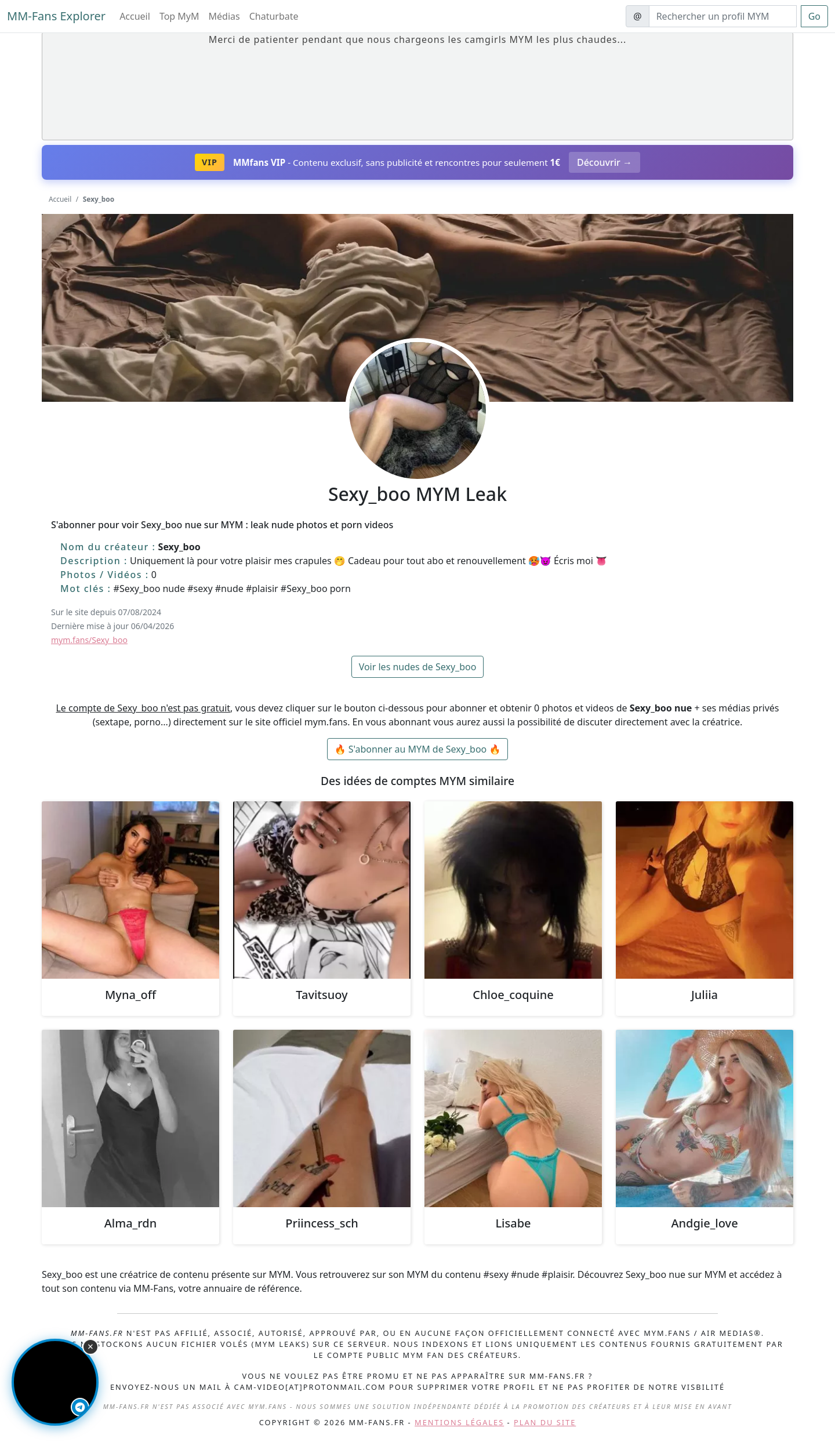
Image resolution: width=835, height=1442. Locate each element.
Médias (224, 16)
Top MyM (179, 16)
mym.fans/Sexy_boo (89, 639)
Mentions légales (459, 1422)
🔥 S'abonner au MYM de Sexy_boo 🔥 (418, 749)
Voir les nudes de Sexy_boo (418, 666)
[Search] (723, 16)
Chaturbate (274, 16)
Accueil (134, 16)
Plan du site (545, 1422)
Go (814, 16)
